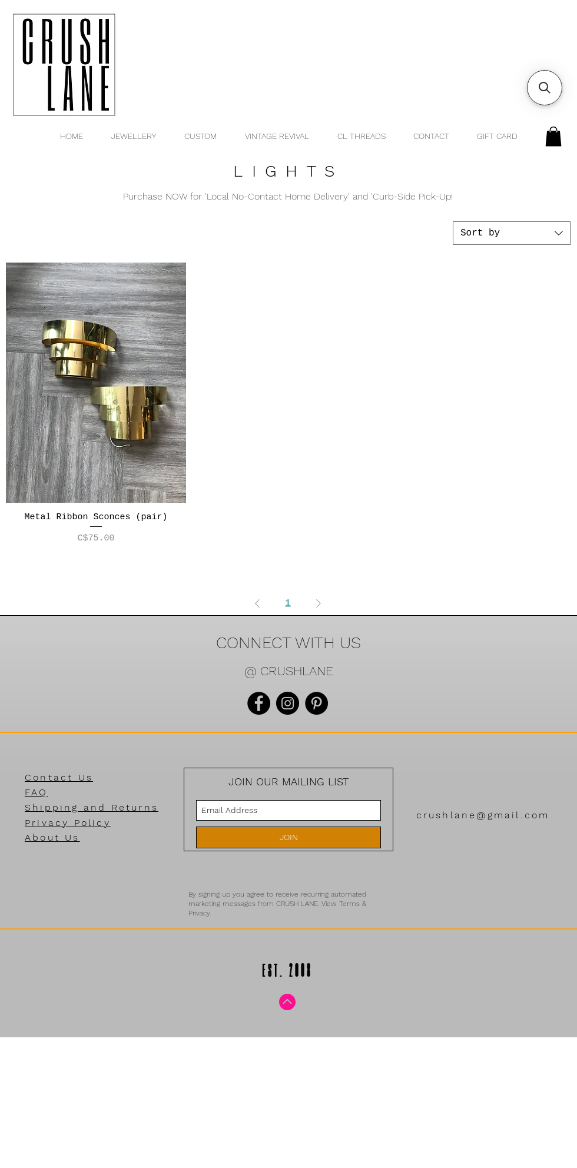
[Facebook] (258, 703)
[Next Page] (318, 603)
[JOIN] (288, 837)
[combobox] (512, 233)
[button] (553, 136)
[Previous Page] (257, 603)
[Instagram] (287, 703)
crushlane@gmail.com (483, 815)
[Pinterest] (316, 703)
